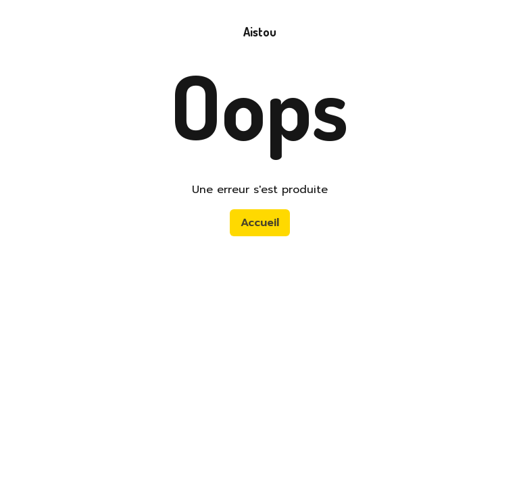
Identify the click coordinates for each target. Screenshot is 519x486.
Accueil (260, 223)
